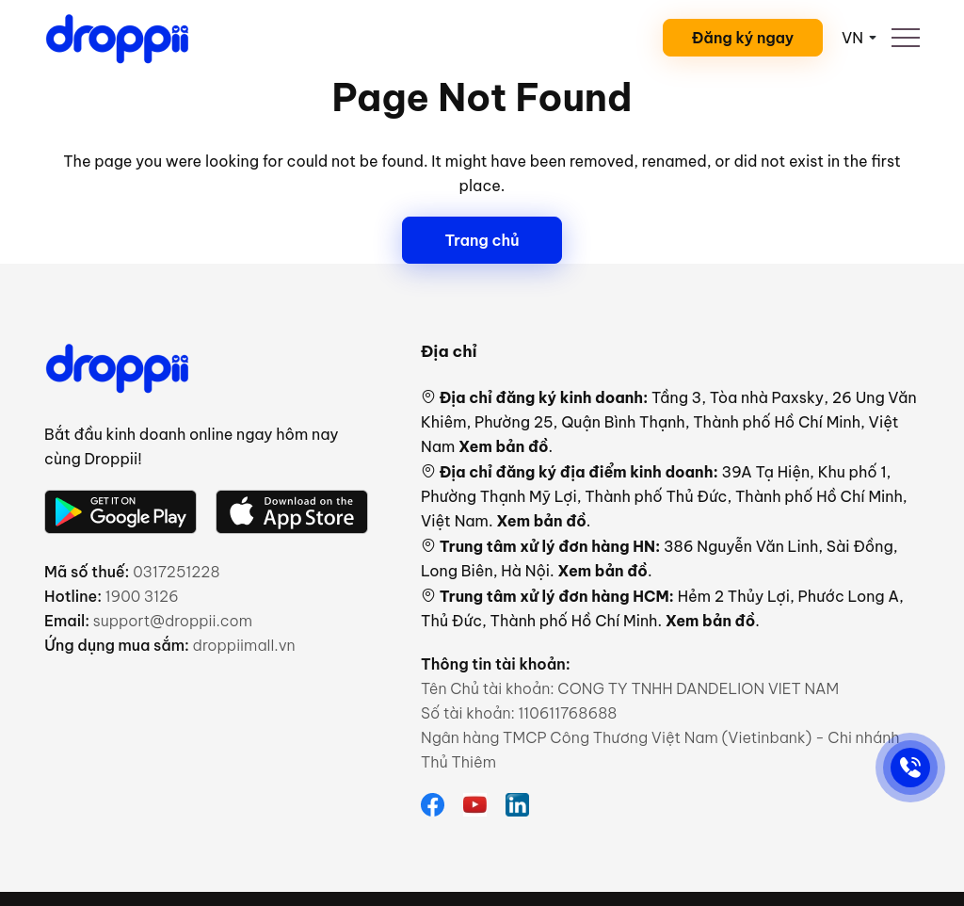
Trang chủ (481, 240)
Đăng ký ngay (743, 37)
